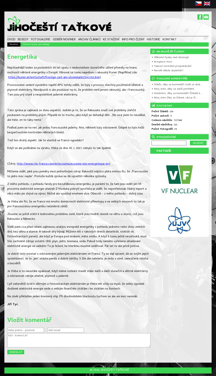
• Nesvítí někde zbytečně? (167, 71)
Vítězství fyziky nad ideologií (36, 44)
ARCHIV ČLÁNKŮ (89, 40)
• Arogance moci (162, 62)
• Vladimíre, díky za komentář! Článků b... (177, 93)
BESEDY (23, 40)
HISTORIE (153, 40)
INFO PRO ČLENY (133, 40)
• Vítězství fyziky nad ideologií (170, 57)
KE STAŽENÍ (111, 40)
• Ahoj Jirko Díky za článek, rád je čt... (175, 98)
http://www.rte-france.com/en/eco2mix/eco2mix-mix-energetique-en (63, 164)
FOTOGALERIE (40, 40)
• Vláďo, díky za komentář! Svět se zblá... (177, 85)
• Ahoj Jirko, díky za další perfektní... (174, 89)
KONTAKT (170, 40)
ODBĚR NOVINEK (64, 40)
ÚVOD (11, 40)
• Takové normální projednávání (171, 66)
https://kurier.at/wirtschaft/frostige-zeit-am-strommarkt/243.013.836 (54, 77)
